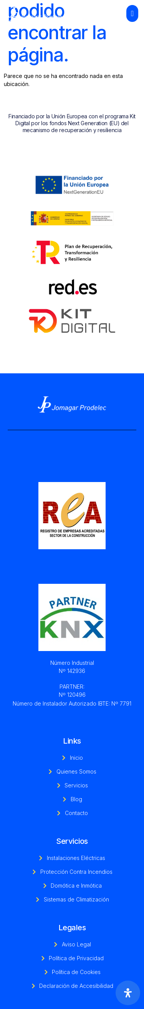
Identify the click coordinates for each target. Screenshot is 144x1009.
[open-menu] (132, 13)
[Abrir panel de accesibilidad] (128, 993)
